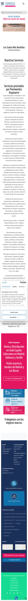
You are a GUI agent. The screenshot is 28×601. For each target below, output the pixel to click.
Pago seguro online (14, 501)
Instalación (6, 535)
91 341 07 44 (14, 583)
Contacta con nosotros (9, 513)
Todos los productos (14, 50)
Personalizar (14, 317)
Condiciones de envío (9, 520)
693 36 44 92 (10, 473)
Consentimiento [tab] (6, 286)
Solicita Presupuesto (14, 379)
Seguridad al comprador (9, 517)
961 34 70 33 (14, 588)
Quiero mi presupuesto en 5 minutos (14, 488)
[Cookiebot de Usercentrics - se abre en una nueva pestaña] (20, 283)
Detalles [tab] (15, 286)
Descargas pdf (7, 532)
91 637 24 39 (14, 585)
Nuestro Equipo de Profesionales (11, 529)
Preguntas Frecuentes (9, 526)
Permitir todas (14, 312)
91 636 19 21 (14, 580)
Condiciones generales (20, 513)
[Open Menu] (2, 5)
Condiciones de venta (20, 517)
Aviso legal (17, 523)
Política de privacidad (20, 520)
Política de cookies (8, 523)
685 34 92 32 (14, 590)
